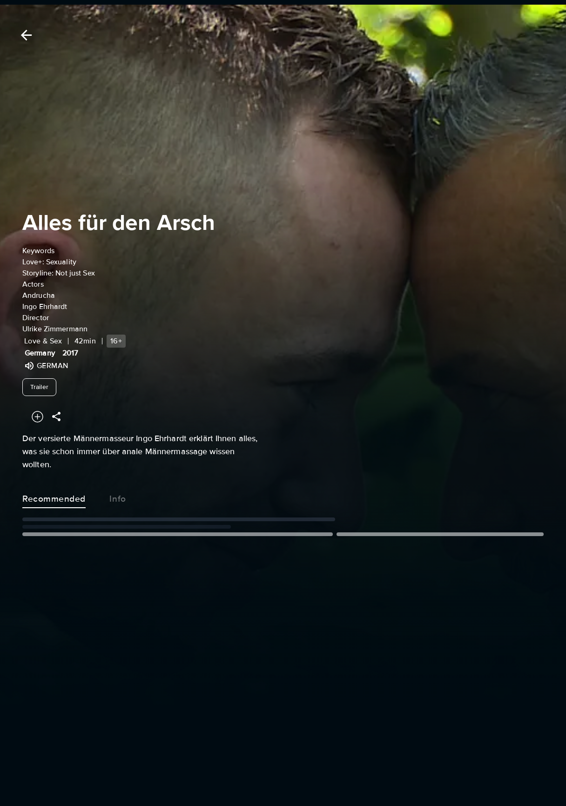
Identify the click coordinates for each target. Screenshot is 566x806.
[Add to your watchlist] (37, 416)
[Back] (24, 35)
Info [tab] (118, 497)
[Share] (56, 416)
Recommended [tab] (54, 497)
